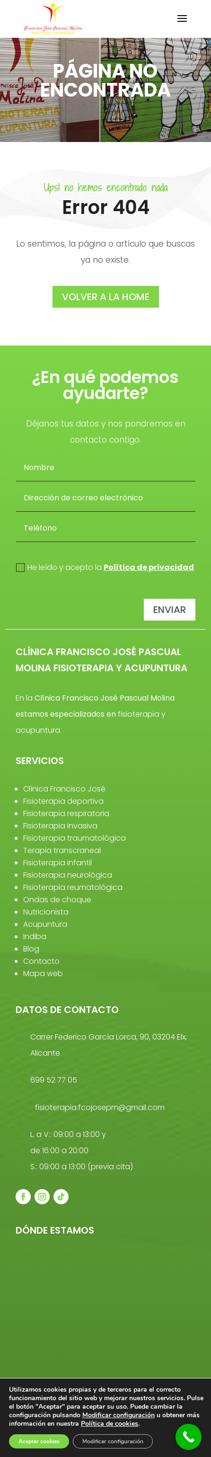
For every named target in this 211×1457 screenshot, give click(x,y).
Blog (31, 948)
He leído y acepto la (105, 567)
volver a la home (105, 296)
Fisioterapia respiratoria (66, 813)
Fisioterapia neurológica (67, 875)
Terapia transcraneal (62, 850)
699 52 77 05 (53, 1080)
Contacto (41, 961)
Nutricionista (46, 911)
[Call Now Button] (189, 1437)
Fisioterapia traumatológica (74, 838)
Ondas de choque (57, 899)
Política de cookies (109, 1423)
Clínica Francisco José (64, 788)
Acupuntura (45, 924)
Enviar (169, 609)
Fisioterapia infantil (57, 862)
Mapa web (43, 973)
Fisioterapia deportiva (63, 801)
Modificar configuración (118, 1415)
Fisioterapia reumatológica (73, 887)
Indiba (34, 936)
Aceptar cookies (39, 1441)
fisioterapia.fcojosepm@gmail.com (100, 1107)
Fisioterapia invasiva (60, 825)
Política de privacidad (149, 567)
